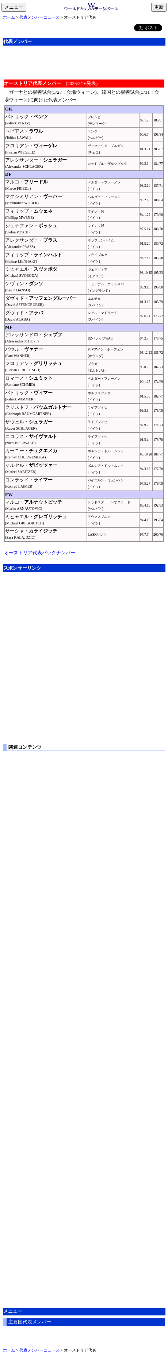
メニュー (15, 8)
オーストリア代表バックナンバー (39, 552)
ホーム (9, 17)
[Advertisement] (84, 62)
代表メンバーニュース (39, 17)
